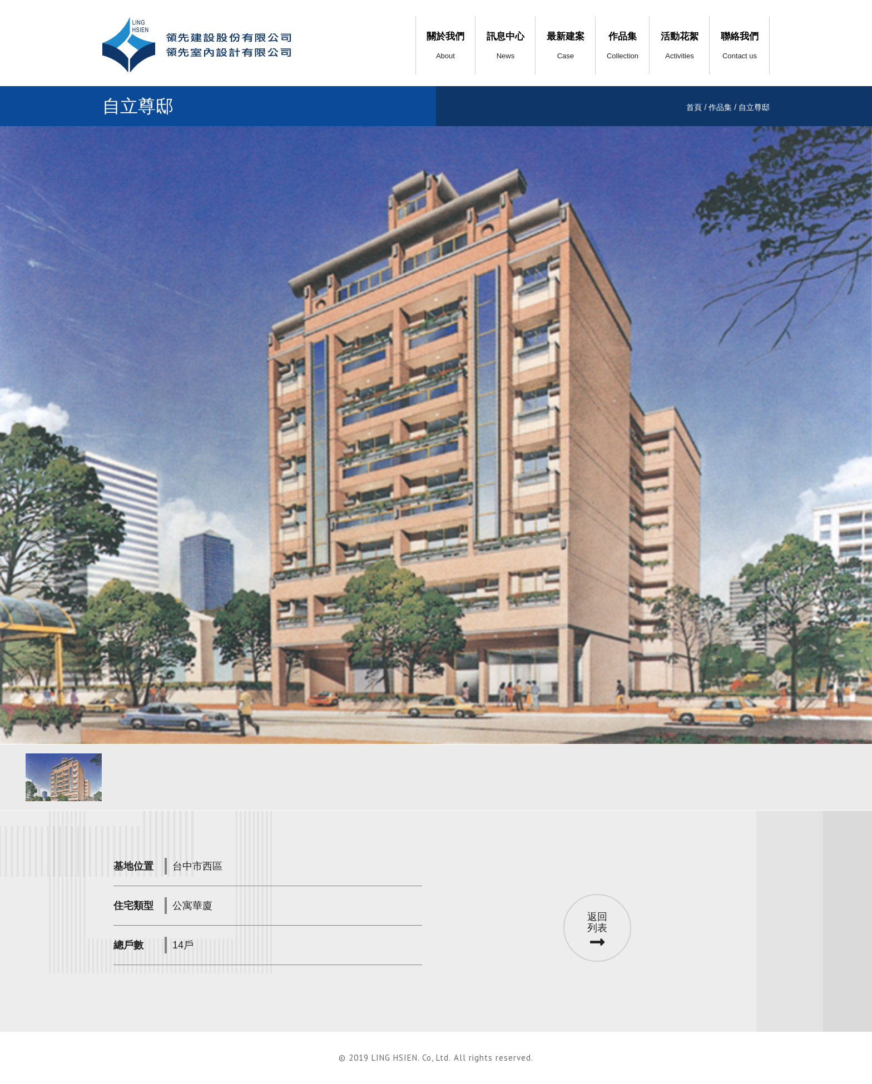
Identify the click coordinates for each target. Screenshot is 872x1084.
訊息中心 (505, 45)
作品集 (622, 45)
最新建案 (565, 45)
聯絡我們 (740, 45)
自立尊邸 (754, 107)
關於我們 (445, 45)
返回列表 (597, 931)
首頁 (694, 107)
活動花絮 (679, 45)
